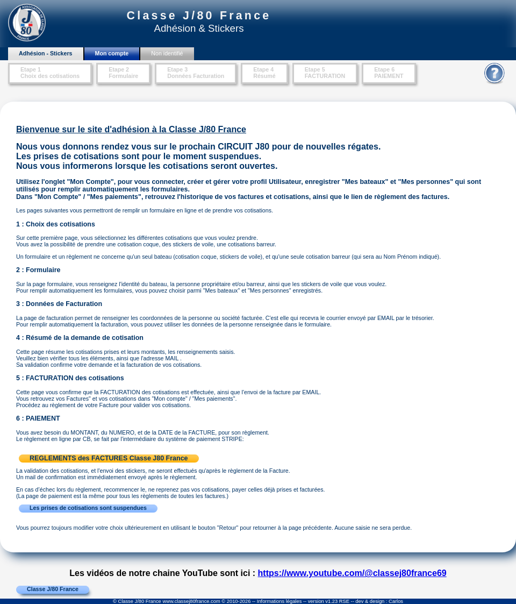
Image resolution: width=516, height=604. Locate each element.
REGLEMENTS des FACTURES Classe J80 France (109, 458)
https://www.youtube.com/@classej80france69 (352, 573)
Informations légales (279, 601)
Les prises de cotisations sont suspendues (88, 507)
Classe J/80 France (52, 589)
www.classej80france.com (191, 601)
